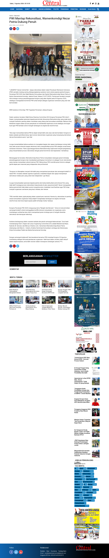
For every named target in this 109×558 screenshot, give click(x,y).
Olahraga (85, 490)
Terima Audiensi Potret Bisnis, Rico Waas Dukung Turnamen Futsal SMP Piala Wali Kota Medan (32, 309)
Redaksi (42, 551)
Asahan (77, 471)
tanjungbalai (88, 498)
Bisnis (77, 474)
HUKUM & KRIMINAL (45, 9)
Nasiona (77, 487)
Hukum (88, 476)
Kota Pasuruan (87, 482)
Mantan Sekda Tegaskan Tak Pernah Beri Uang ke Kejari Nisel (82, 421)
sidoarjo (86, 495)
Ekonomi (78, 476)
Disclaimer (54, 551)
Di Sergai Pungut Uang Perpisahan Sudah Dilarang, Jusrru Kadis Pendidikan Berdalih (81, 370)
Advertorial (91, 468)
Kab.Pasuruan (90, 479)
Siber (47, 551)
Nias (76, 490)
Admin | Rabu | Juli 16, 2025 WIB (16, 25)
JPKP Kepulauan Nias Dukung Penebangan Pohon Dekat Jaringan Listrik (81, 442)
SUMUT (27, 9)
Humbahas (78, 479)
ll (84, 484)
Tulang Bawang (80, 506)
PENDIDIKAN (65, 9)
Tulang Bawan (79, 503)
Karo (76, 482)
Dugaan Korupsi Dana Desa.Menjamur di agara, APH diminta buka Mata (82, 400)
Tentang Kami (62, 551)
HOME (12, 9)
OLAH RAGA (92, 9)
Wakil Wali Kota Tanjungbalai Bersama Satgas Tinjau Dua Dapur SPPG (32, 292)
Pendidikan (78, 492)
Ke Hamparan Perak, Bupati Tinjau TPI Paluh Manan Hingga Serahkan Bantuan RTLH (82, 432)
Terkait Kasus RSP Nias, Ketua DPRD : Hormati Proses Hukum (82, 359)
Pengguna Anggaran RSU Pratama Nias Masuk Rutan (82, 410)
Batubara (86, 471)
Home (11, 15)
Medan (90, 484)
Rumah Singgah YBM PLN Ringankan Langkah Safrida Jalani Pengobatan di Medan (64, 293)
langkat (77, 484)
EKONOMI (83, 9)
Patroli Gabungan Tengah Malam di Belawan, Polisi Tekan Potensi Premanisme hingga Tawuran (48, 309)
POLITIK (56, 9)
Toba (89, 500)
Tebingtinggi (79, 500)
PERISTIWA (74, 9)
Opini (94, 490)
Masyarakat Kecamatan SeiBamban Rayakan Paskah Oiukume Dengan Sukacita (82, 453)
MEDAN (34, 9)
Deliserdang (86, 474)
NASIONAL (19, 9)
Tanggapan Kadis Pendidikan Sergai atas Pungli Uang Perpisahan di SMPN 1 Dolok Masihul (82, 391)
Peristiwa (90, 492)
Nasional (17, 15)
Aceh (81, 468)
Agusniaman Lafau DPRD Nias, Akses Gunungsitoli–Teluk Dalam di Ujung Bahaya (82, 380)
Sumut (77, 498)
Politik (77, 495)
